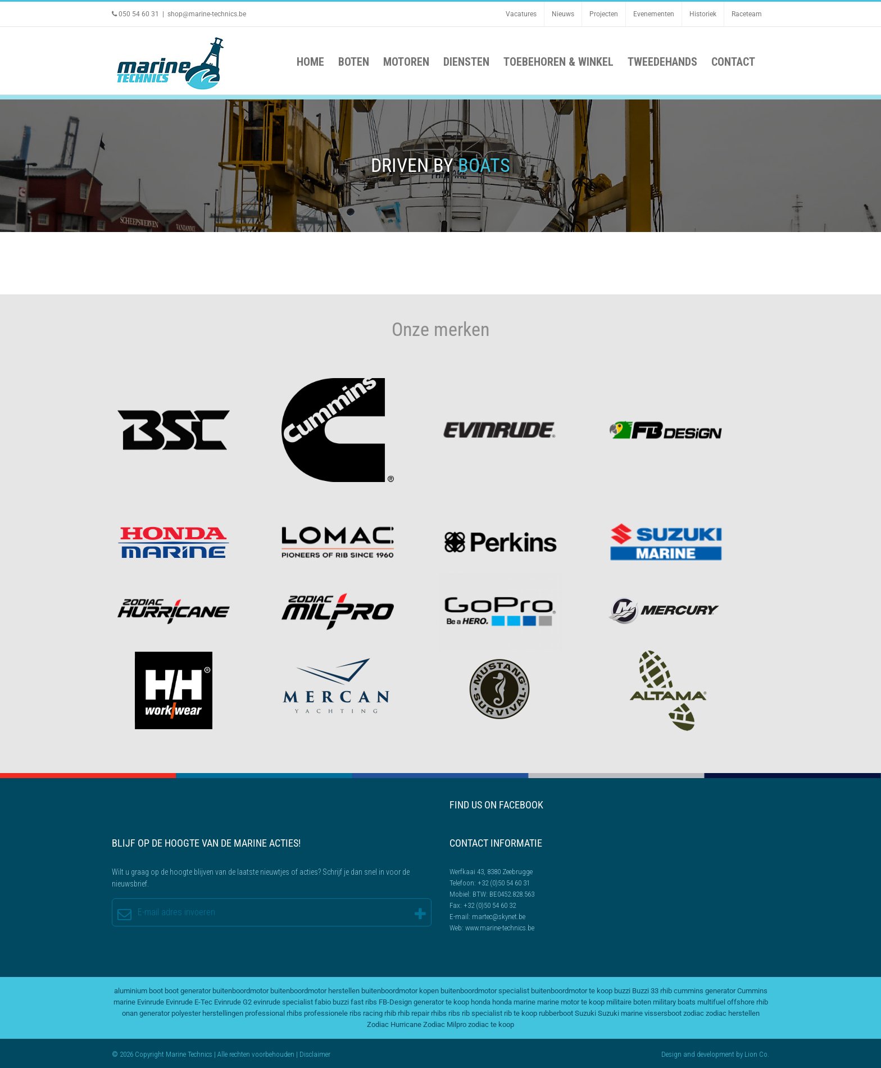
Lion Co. (756, 1054)
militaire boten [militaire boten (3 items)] (628, 1002)
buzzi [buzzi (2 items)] (622, 991)
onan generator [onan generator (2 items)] (146, 1013)
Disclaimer (314, 1054)
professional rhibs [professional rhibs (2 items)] (273, 1013)
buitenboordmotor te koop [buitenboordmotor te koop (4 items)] (571, 991)
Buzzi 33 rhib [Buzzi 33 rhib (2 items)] (652, 991)
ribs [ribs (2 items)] (454, 1013)
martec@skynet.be (498, 916)
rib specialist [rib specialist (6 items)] (482, 1013)
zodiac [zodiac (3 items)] (693, 1013)
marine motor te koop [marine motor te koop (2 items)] (571, 1002)
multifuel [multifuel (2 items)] (711, 1002)
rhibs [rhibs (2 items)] (439, 1013)
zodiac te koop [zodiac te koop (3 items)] (491, 1024)
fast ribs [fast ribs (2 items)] (364, 1002)
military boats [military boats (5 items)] (674, 1002)
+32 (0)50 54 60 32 (490, 905)
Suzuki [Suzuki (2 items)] (585, 1013)
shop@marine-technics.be (206, 14)
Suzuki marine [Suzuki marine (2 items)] (620, 1013)
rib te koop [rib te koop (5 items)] (520, 1013)
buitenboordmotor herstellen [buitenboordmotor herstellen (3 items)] (315, 991)
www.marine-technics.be (499, 928)
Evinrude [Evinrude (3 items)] (150, 1002)
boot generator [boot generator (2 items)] (188, 991)
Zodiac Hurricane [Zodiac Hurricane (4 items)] (394, 1024)
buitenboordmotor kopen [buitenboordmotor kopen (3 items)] (400, 991)
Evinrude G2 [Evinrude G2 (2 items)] (233, 1002)
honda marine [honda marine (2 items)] (513, 1002)
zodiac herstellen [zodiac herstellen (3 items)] (733, 1013)
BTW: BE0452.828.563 (503, 894)
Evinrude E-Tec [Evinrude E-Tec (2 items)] (189, 1002)
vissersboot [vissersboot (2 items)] (663, 1013)
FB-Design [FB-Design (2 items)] (395, 1002)
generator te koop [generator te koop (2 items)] (441, 1002)
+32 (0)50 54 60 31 (504, 883)
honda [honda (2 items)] (481, 1002)
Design (671, 1054)
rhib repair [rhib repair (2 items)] (413, 1013)
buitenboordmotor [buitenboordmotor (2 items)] (240, 991)
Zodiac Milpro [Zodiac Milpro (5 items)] (444, 1024)
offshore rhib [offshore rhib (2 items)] (747, 1002)
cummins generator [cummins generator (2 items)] (704, 991)
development (715, 1054)
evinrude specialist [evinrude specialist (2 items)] (283, 1002)
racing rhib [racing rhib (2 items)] (379, 1013)
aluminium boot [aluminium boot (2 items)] (138, 991)
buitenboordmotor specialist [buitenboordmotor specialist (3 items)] (484, 991)
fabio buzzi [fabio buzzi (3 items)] (332, 1002)
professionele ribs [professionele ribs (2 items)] (332, 1013)
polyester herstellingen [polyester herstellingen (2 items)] (207, 1013)
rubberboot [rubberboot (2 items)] (556, 1013)
